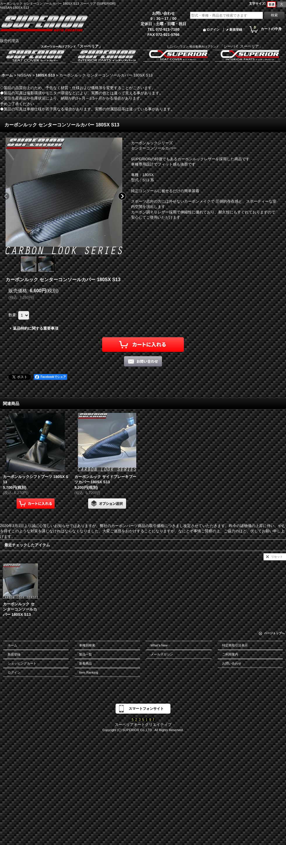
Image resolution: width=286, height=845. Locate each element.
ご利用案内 (230, 654)
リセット (277, 556)
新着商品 (85, 663)
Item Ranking (88, 672)
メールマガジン (162, 654)
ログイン (213, 29)
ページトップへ (274, 633)
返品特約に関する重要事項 (35, 328)
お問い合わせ (231, 663)
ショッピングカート (22, 663)
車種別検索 (87, 645)
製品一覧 (85, 654)
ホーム (12, 645)
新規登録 (235, 29)
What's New (159, 645)
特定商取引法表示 (235, 645)
